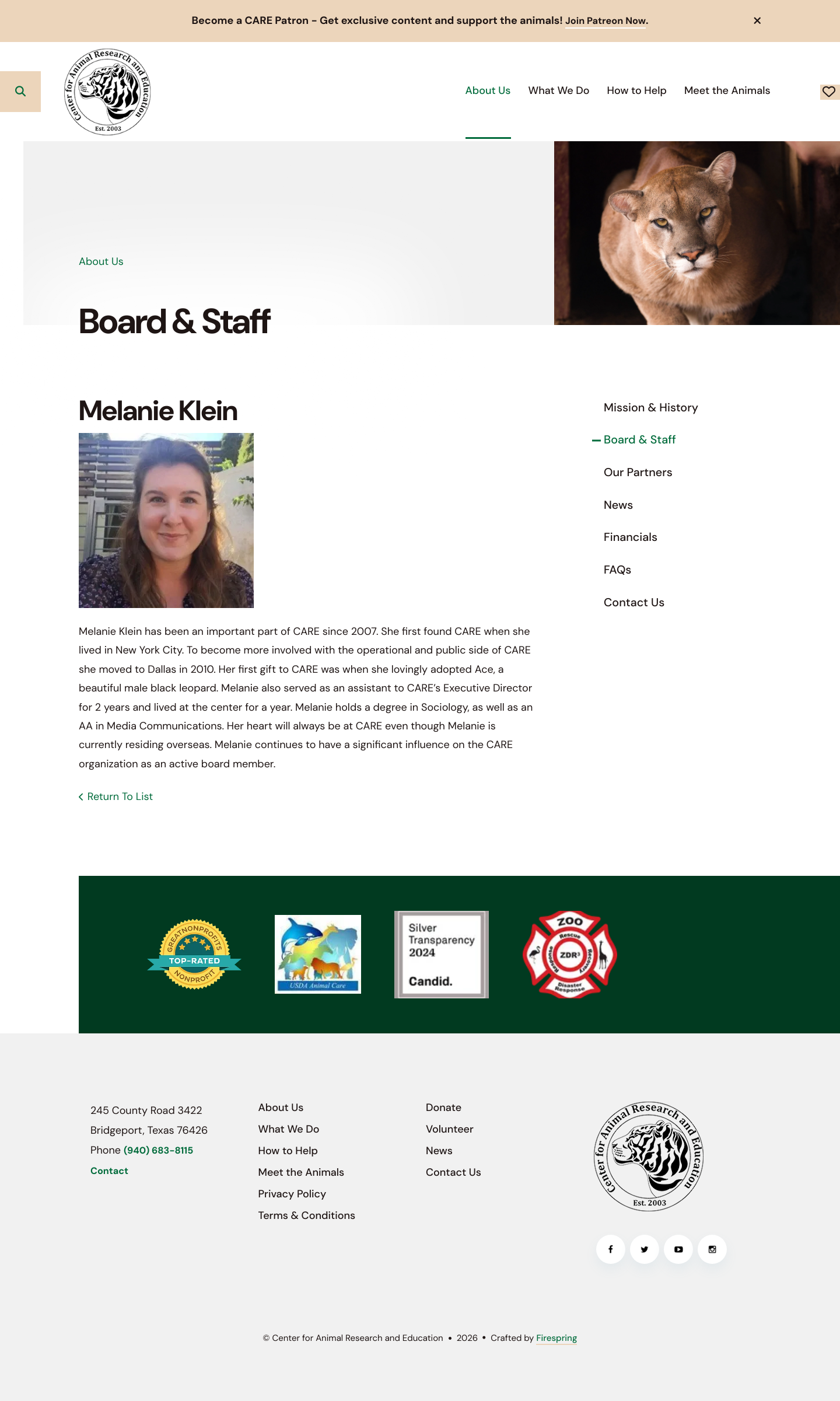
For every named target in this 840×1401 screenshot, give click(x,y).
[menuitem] (404, 91)
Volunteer (450, 1129)
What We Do (475, 90)
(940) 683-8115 (158, 1150)
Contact (109, 1171)
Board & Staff (640, 440)
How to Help (553, 90)
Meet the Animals (643, 90)
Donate (788, 91)
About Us (404, 90)
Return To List (120, 796)
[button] (758, 20)
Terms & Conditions (307, 1215)
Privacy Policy (292, 1194)
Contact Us (634, 602)
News (618, 504)
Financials (630, 537)
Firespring (556, 1337)
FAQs (617, 569)
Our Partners (638, 472)
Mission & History (651, 407)
